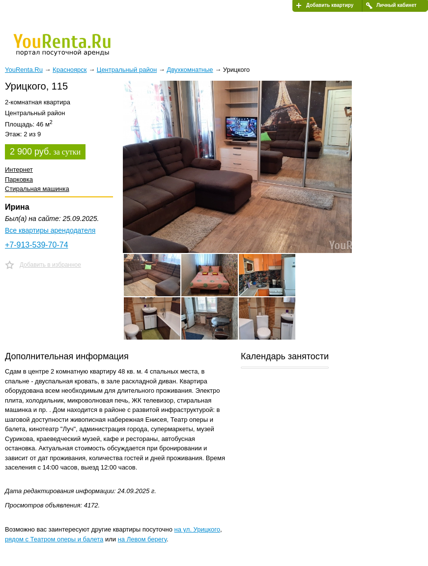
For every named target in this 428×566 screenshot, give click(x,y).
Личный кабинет (396, 5)
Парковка (19, 179)
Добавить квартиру (329, 5)
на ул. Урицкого (197, 529)
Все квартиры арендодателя (50, 230)
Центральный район (127, 69)
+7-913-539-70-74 (36, 245)
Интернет (19, 169)
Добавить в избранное (50, 264)
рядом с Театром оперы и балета (54, 539)
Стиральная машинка (37, 188)
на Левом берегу (142, 539)
